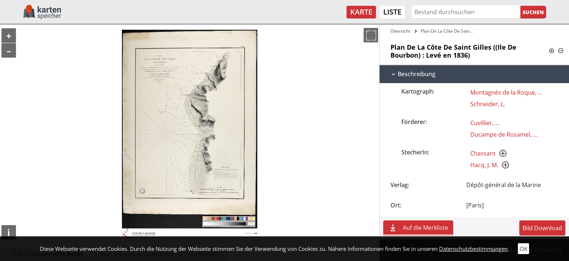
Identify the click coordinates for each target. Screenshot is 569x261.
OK (523, 248)
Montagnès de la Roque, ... (506, 92)
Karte (361, 12)
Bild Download (542, 228)
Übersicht (400, 31)
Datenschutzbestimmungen (473, 248)
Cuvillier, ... (484, 123)
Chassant (483, 153)
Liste (392, 12)
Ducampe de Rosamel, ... (503, 134)
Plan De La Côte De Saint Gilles (448, 31)
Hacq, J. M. (484, 165)
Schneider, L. (487, 104)
